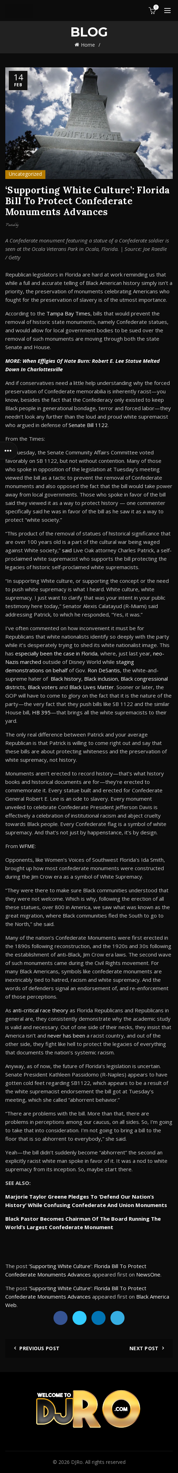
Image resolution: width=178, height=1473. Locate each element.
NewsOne (148, 1274)
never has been (66, 1035)
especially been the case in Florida (56, 653)
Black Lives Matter (91, 687)
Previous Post (39, 1348)
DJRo (77, 1462)
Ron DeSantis (104, 670)
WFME (27, 845)
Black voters (43, 687)
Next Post (144, 1348)
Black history (66, 678)
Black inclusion (101, 678)
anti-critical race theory (40, 1010)
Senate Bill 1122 (88, 424)
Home (88, 44)
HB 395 (41, 712)
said (67, 550)
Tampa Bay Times (68, 313)
